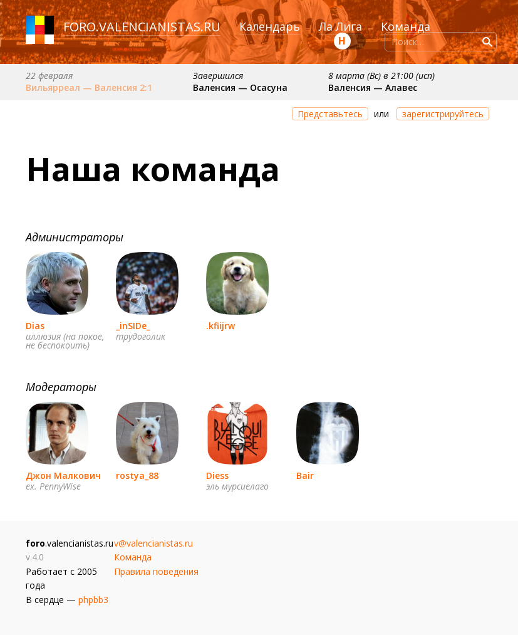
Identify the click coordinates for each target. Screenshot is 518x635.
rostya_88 (137, 475)
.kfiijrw (220, 326)
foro (79, 26)
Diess (217, 475)
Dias (35, 326)
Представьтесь (330, 114)
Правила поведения (156, 571)
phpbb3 (93, 600)
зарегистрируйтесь (443, 114)
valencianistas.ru (159, 26)
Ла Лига (340, 26)
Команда (405, 26)
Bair (305, 475)
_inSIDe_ (133, 326)
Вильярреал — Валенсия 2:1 (89, 87)
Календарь (269, 26)
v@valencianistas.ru (153, 543)
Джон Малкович (63, 475)
